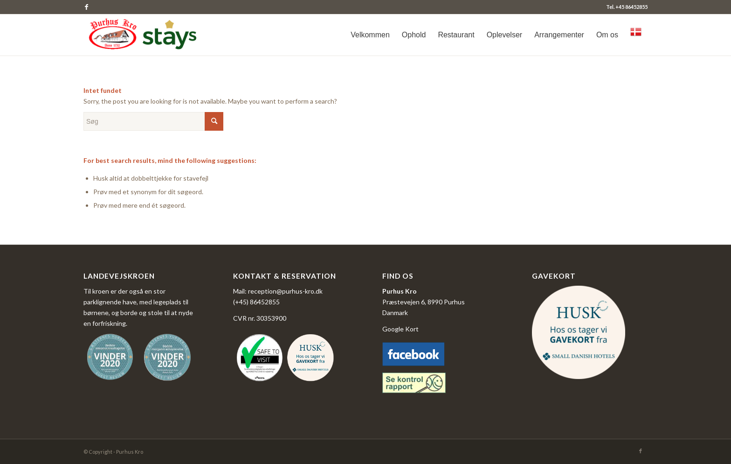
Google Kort (400, 329)
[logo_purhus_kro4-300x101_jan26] (144, 35)
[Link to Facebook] (86, 7)
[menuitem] (370, 35)
